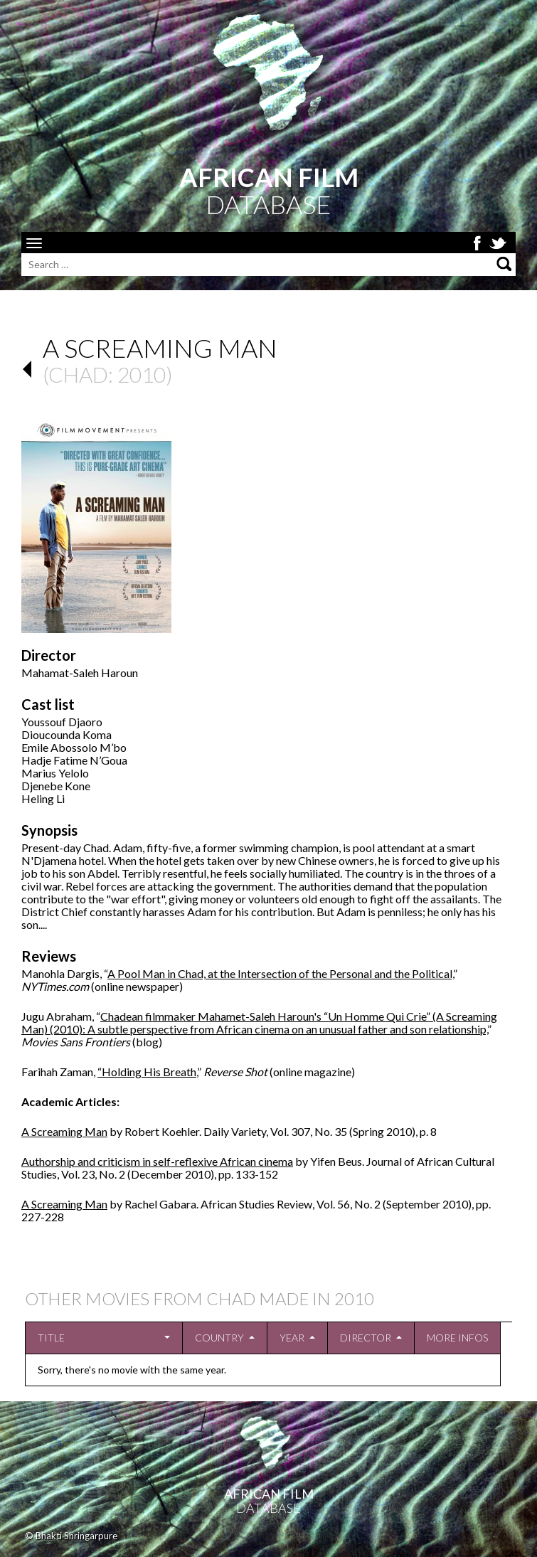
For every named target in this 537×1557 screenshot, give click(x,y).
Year (292, 1338)
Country (219, 1338)
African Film (269, 1494)
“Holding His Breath (146, 1071)
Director (365, 1338)
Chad (78, 374)
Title (51, 1338)
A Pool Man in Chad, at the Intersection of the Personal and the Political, (280, 973)
